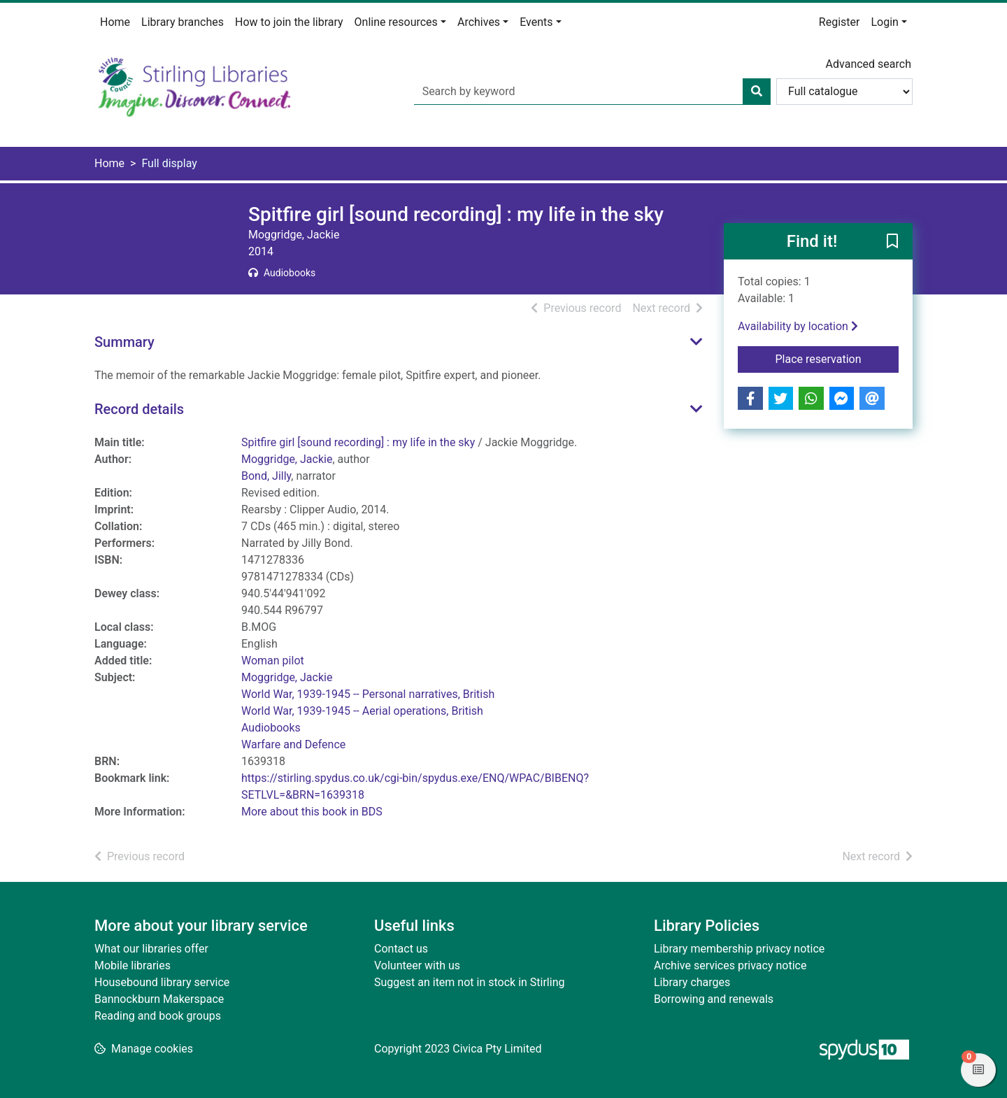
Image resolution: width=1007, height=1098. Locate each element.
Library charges (692, 982)
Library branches (182, 22)
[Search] (757, 91)
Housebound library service (161, 982)
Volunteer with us (417, 965)
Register (839, 22)
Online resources (396, 22)
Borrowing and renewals (713, 999)
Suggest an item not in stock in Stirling (469, 982)
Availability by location (798, 326)
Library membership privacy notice (739, 948)
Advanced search (868, 64)
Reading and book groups (157, 1015)
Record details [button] (139, 409)
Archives (478, 22)
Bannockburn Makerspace (159, 999)
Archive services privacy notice (730, 965)
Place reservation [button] (837, 358)
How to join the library (289, 22)
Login (884, 22)
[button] (892, 242)
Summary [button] (124, 342)
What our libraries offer (151, 948)
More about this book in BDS (312, 811)
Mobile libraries (132, 965)
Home (115, 22)
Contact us (401, 948)
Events (536, 22)
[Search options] (844, 91)
